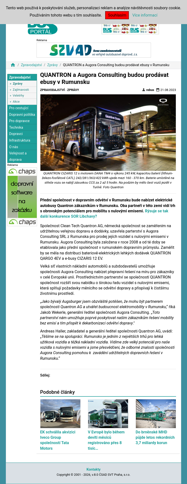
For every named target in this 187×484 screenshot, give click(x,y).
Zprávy (52, 65)
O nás (13, 147)
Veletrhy (18, 95)
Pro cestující (18, 108)
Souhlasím (117, 15)
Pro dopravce (19, 121)
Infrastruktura (19, 140)
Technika (16, 127)
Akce (16, 101)
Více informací (144, 15)
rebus (148, 90)
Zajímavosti (21, 89)
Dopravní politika (22, 115)
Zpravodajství (31, 65)
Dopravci (16, 134)
